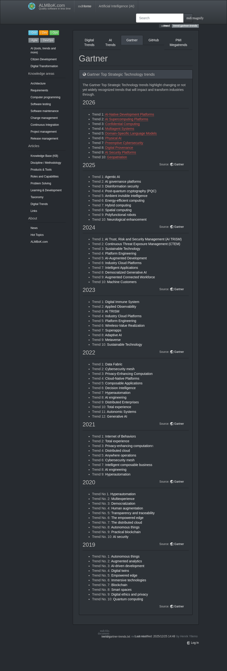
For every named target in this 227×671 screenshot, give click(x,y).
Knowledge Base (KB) (44, 156)
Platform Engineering (120, 253)
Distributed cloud (117, 450)
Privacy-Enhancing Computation (129, 374)
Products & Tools (41, 169)
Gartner (131, 40)
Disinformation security (122, 186)
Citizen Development (44, 59)
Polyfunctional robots (120, 215)
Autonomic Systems (121, 412)
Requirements (39, 90)
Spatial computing (118, 210)
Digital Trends (39, 204)
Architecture (38, 83)
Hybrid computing (118, 205)
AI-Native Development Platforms (129, 114)
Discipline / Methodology (46, 162)
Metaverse (113, 340)
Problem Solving (41, 183)
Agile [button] (34, 40)
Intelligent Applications (121, 268)
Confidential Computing (122, 124)
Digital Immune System (122, 302)
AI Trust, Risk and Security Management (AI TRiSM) (143, 239)
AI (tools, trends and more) (43, 50)
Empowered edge (124, 575)
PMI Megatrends (178, 42)
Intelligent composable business (128, 465)
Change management (44, 118)
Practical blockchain (126, 532)
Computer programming (45, 97)
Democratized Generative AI (126, 272)
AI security (120, 537)
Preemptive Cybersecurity (124, 143)
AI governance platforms (123, 181)
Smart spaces (121, 590)
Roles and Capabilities (45, 176)
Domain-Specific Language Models (131, 133)
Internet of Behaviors (120, 436)
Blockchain (119, 585)
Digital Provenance (119, 147)
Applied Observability (120, 306)
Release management (44, 138)
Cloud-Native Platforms (122, 378)
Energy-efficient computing (125, 200)
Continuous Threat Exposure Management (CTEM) (142, 244)
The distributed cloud (126, 522)
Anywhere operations (120, 455)
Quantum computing (128, 599)
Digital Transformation (44, 66)
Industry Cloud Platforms (123, 263)
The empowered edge (127, 518)
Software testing (41, 104)
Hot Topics (37, 235)
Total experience (119, 407)
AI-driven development (127, 566)
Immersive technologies (128, 580)
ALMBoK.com (39, 241)
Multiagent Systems (119, 128)
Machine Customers (122, 282)
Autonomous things (125, 527)
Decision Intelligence (120, 388)
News (34, 228)
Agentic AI (112, 177)
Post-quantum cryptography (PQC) (130, 191)
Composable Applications (123, 383)
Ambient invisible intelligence (126, 196)
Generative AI (117, 416)
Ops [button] (54, 32)
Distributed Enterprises (122, 402)
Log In (192, 642)
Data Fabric (113, 364)
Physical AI (113, 138)
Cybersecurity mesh (120, 369)
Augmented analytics (126, 561)
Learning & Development (46, 190)
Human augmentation (127, 508)
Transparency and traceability (132, 513)
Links (34, 211)
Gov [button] (33, 32)
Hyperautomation (118, 393)
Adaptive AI (113, 335)
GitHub (154, 40)
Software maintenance (45, 111)
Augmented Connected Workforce (130, 277)
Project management (44, 131)
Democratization (123, 503)
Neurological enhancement (127, 219)
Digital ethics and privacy (129, 594)
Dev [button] (43, 32)
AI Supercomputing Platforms (126, 119)
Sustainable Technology (122, 249)
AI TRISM (112, 311)
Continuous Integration (45, 124)
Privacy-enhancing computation (128, 446)
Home (84, 6)
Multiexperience (123, 499)
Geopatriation (117, 157)
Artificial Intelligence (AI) (116, 6)
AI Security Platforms (120, 152)
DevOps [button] (47, 40)
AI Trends (110, 42)
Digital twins (120, 571)
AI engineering (115, 397)
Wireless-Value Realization (125, 325)
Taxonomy (37, 197)
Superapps (113, 330)
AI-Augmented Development (126, 258)
